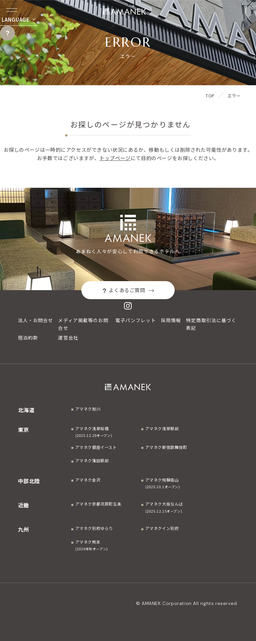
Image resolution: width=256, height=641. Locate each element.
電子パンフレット (135, 320)
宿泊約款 (28, 337)
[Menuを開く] (11, 10)
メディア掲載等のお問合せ (83, 324)
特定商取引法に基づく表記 (211, 324)
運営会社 (68, 337)
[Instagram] (128, 305)
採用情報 (171, 320)
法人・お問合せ (35, 320)
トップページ (115, 157)
